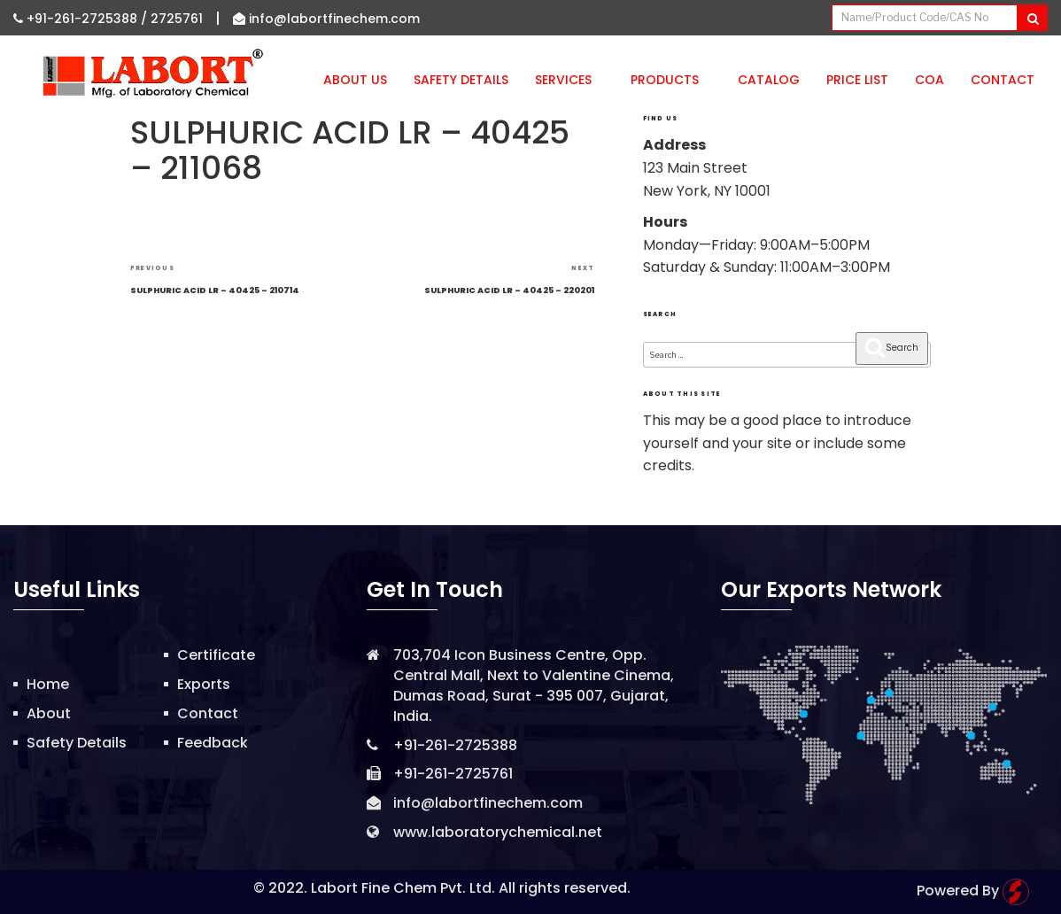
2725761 (177, 18)
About (49, 713)
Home (48, 684)
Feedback (212, 742)
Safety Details (461, 80)
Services (569, 80)
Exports (203, 684)
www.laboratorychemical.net (497, 832)
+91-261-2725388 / (82, 18)
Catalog (769, 80)
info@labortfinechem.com (326, 18)
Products (671, 80)
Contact (1002, 80)
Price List (857, 80)
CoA (929, 80)
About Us (355, 80)
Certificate (216, 655)
